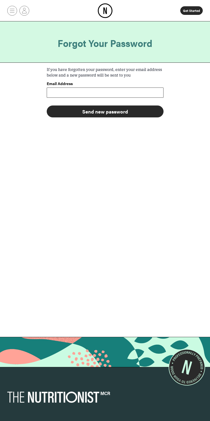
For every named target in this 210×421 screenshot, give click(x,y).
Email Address (60, 84)
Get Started (191, 10)
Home (105, 6)
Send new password (105, 111)
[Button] (12, 11)
